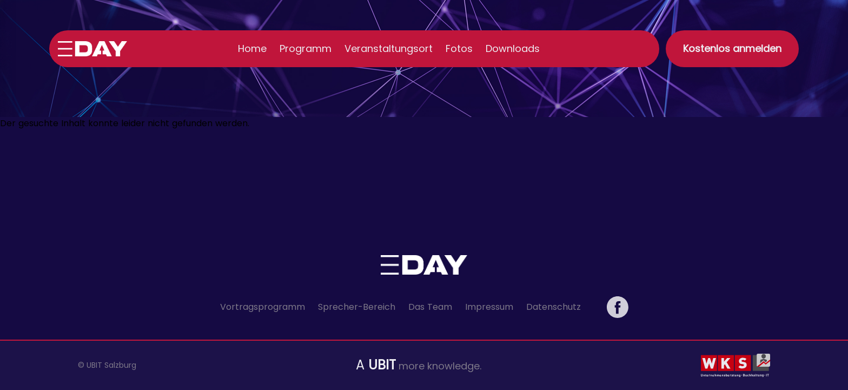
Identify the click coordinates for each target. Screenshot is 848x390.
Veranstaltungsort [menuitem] (389, 48)
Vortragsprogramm (262, 307)
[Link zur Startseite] (92, 48)
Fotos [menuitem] (459, 48)
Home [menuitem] (252, 48)
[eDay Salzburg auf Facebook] (617, 307)
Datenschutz (553, 307)
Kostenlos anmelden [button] (732, 48)
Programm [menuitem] (306, 48)
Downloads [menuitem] (513, 48)
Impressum (489, 307)
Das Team (430, 307)
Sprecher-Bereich (356, 307)
